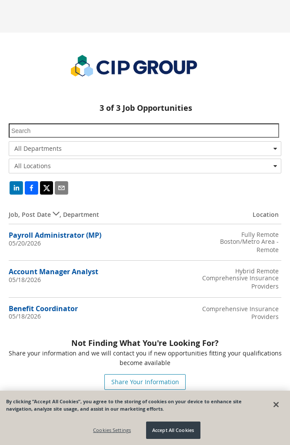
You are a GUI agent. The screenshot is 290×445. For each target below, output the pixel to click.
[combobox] (145, 148)
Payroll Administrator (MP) (55, 235)
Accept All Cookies (173, 430)
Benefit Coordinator (43, 308)
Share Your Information (145, 382)
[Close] (276, 404)
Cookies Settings (112, 430)
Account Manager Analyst (53, 271)
